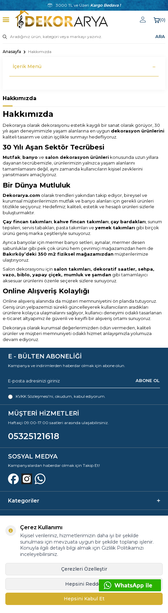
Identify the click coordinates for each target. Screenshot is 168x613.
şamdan (101, 274)
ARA (160, 36)
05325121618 (33, 436)
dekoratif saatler (114, 269)
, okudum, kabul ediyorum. (57, 396)
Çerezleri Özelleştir (84, 569)
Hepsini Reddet (84, 584)
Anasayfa (12, 51)
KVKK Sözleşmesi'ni (34, 396)
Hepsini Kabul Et (84, 599)
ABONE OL (148, 380)
